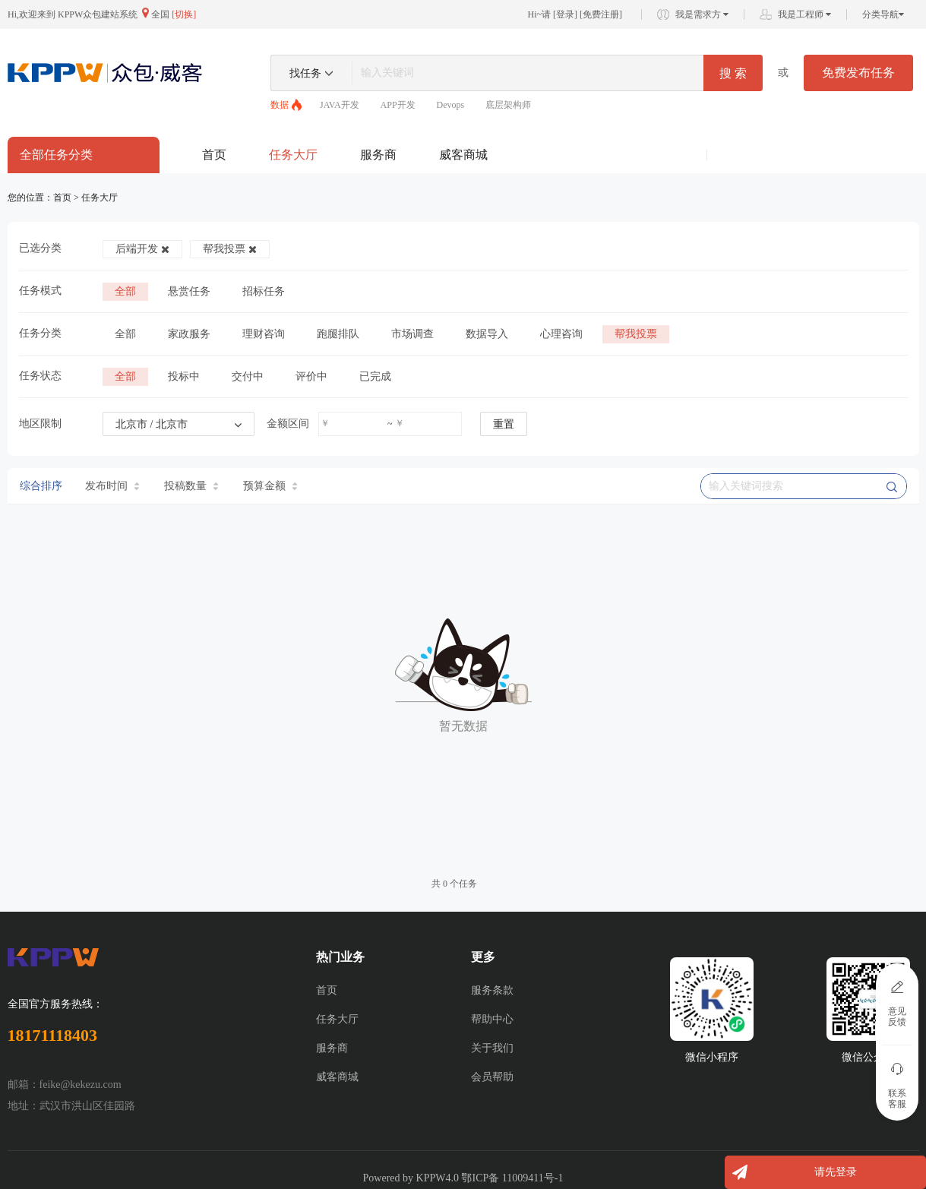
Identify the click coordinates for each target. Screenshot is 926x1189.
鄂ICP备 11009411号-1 (512, 1178)
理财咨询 (263, 334)
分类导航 (883, 14)
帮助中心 (492, 1019)
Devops (451, 105)
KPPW (431, 1178)
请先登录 (835, 1172)
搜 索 (733, 73)
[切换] (184, 14)
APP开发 (398, 105)
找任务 (305, 73)
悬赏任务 (189, 291)
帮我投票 (230, 249)
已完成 (375, 376)
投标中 (184, 376)
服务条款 (492, 990)
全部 (125, 291)
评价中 (311, 376)
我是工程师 (804, 14)
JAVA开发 (339, 105)
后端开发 (142, 249)
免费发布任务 (858, 72)
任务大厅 (293, 154)
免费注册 (601, 14)
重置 (503, 424)
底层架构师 (508, 105)
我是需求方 (701, 14)
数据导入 (487, 334)
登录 (565, 14)
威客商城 (463, 154)
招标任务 (263, 291)
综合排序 (41, 486)
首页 (214, 154)
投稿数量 (191, 486)
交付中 (248, 376)
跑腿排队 (338, 334)
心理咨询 (561, 334)
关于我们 (492, 1048)
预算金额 (270, 486)
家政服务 (189, 334)
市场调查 (412, 334)
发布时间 (112, 486)
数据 (279, 105)
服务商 (378, 154)
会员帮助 (492, 1077)
